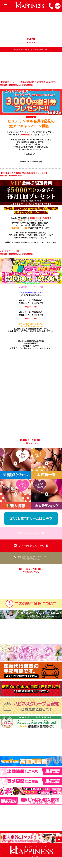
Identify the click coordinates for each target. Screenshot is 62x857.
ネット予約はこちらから (31, 545)
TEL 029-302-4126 (30, 558)
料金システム (31, 533)
